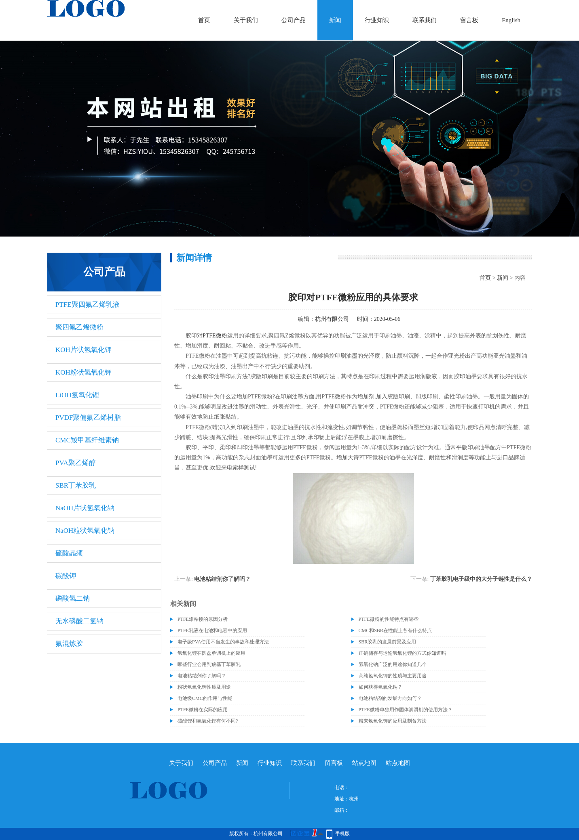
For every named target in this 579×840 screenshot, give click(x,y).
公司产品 (293, 20)
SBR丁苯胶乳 (75, 485)
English (511, 20)
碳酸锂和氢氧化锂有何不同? (208, 721)
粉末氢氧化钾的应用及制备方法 (393, 721)
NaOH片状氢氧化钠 (84, 508)
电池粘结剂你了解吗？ (222, 579)
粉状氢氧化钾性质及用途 (204, 687)
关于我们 (246, 20)
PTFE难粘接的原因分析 (203, 619)
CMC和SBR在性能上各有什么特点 (395, 630)
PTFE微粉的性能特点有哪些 (388, 619)
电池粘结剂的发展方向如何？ (390, 698)
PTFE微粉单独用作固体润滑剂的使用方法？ (405, 709)
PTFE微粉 (215, 336)
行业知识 (377, 20)
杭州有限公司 (332, 319)
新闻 (335, 20)
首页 (204, 20)
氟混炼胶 (69, 643)
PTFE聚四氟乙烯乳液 (87, 304)
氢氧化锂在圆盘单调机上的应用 (211, 653)
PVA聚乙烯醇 (75, 463)
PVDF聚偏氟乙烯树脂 (88, 417)
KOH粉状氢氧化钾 (83, 372)
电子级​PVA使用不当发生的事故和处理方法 (223, 642)
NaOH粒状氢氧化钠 (84, 530)
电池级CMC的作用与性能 (205, 698)
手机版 (342, 833)
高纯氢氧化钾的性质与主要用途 (393, 676)
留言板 (469, 20)
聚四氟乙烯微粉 (79, 327)
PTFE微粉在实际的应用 (203, 709)
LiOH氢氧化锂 (77, 395)
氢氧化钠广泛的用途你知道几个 (393, 664)
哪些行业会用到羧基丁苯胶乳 (209, 664)
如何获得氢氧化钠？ (380, 687)
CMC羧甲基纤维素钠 (87, 440)
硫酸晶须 (69, 553)
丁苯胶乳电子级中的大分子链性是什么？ (481, 579)
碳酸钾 (65, 576)
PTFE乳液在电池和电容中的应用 (212, 630)
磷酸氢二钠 (72, 598)
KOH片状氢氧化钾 (83, 350)
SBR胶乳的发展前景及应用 (387, 642)
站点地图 (364, 763)
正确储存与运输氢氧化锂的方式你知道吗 (402, 653)
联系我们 (424, 20)
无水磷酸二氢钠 (79, 621)
